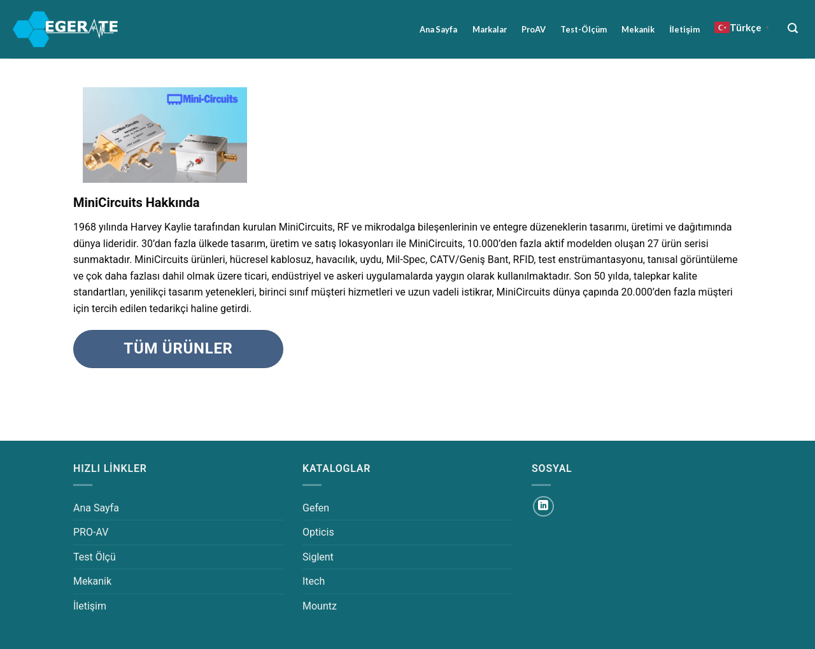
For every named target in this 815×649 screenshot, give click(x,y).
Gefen (315, 508)
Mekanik (638, 29)
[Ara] (793, 28)
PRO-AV (90, 532)
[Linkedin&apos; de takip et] (543, 506)
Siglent (318, 557)
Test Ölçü (94, 557)
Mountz (319, 606)
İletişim (684, 29)
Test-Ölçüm (583, 29)
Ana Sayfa (438, 29)
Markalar (489, 29)
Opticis (318, 532)
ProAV (533, 29)
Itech (313, 581)
